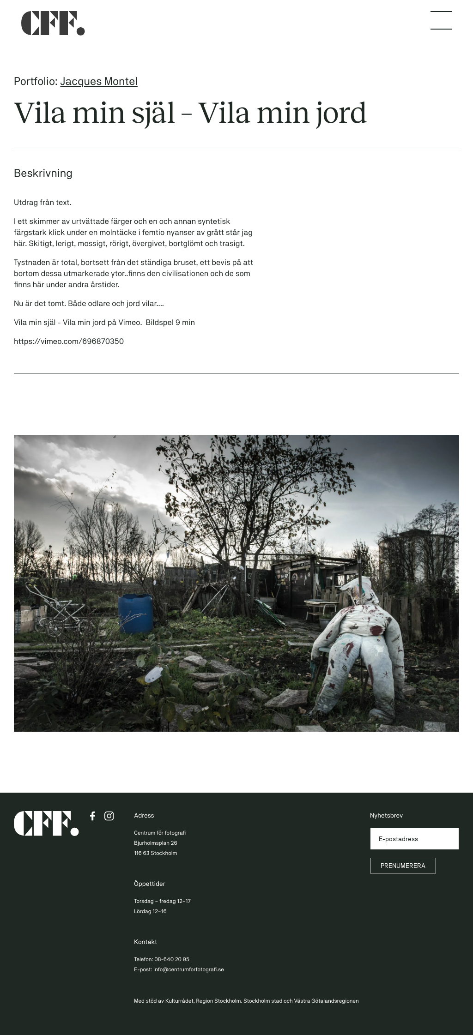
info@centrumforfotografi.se (188, 969)
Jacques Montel (98, 81)
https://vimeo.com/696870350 (69, 341)
